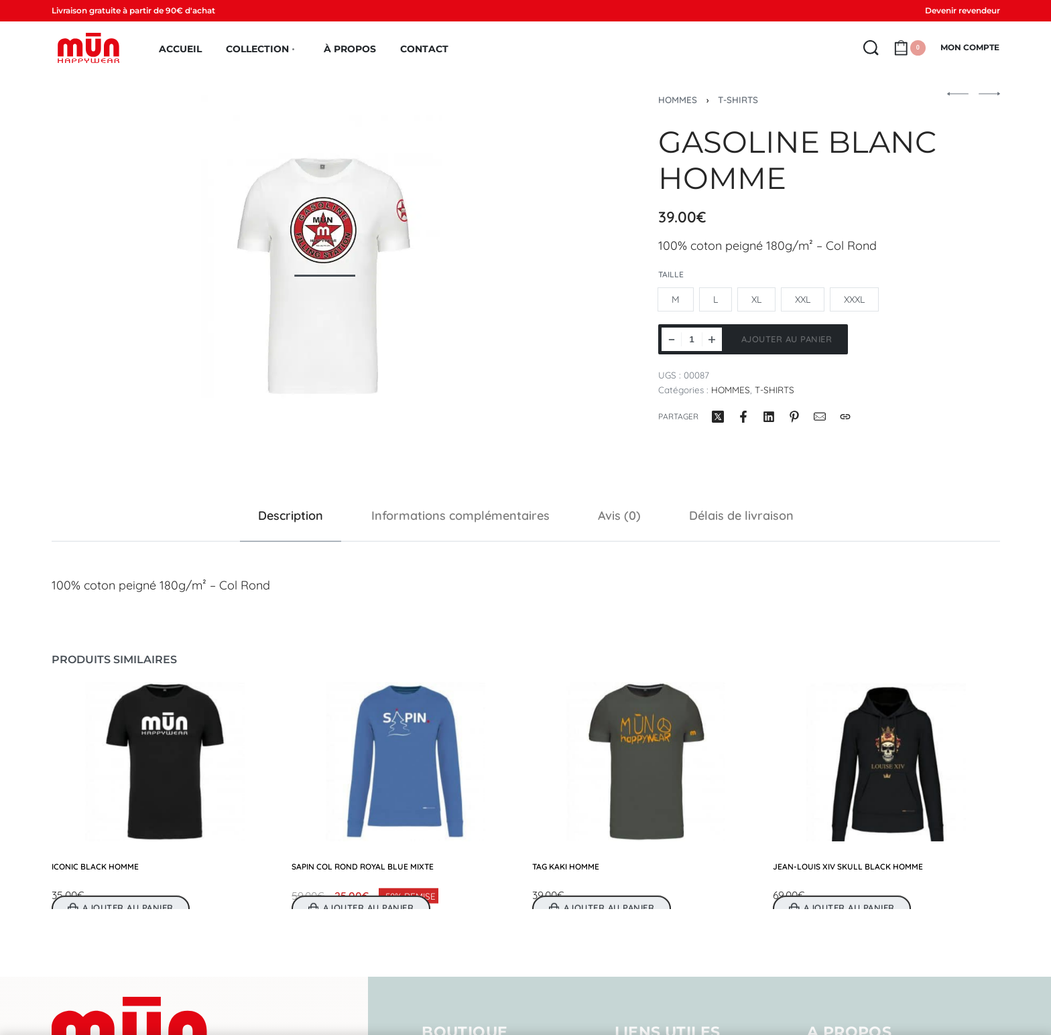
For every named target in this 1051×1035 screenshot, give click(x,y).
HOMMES (677, 99)
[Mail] (820, 417)
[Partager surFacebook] (743, 417)
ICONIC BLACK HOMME (95, 866)
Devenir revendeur (962, 10)
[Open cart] (909, 48)
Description (290, 515)
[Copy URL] (845, 417)
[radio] (675, 299)
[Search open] (871, 48)
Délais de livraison (741, 515)
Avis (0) (619, 515)
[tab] (290, 515)
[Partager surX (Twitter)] (718, 417)
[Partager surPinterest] (794, 417)
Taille (671, 274)
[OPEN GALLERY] (322, 276)
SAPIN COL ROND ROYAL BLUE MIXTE (363, 866)
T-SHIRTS (738, 99)
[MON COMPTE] (970, 47)
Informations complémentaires (460, 515)
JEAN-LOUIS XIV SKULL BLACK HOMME (848, 866)
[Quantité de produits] (691, 339)
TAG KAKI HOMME (565, 866)
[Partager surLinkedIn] (769, 417)
